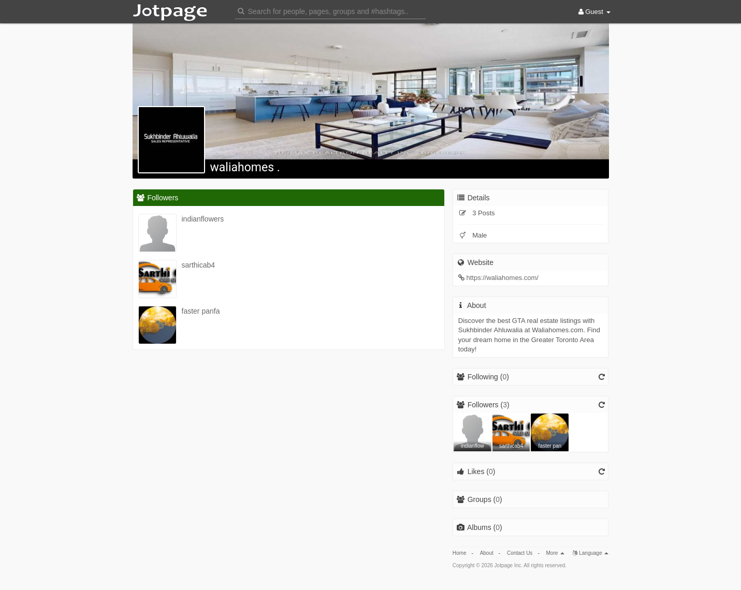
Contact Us (519, 553)
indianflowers (203, 219)
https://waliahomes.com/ (502, 278)
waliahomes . (245, 167)
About (486, 553)
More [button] (555, 553)
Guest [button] (594, 12)
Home (460, 553)
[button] (330, 10)
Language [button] (590, 553)
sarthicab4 (198, 265)
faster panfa (201, 311)
